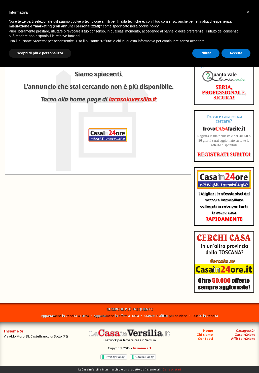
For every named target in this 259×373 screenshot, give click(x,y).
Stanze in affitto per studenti (165, 316)
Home (208, 330)
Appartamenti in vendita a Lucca (65, 316)
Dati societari (172, 369)
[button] (248, 12)
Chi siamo (205, 334)
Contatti (205, 338)
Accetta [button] (236, 53)
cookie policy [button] (148, 26)
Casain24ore (245, 334)
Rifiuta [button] (205, 53)
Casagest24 (245, 330)
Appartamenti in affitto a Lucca (116, 316)
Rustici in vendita (205, 316)
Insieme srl (142, 348)
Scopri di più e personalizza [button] (40, 53)
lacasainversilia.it (132, 99)
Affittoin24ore (243, 338)
